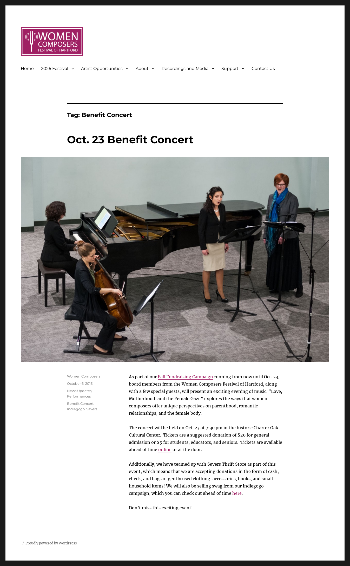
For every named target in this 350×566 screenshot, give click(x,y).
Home (27, 68)
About (142, 68)
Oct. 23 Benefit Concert (130, 139)
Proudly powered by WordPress (51, 543)
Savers (91, 409)
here (237, 493)
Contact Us (263, 68)
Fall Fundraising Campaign (185, 376)
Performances (79, 396)
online (164, 449)
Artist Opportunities (102, 68)
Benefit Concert (80, 403)
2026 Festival (54, 68)
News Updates (79, 391)
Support (230, 68)
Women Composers (83, 376)
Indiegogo (76, 409)
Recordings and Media (185, 68)
